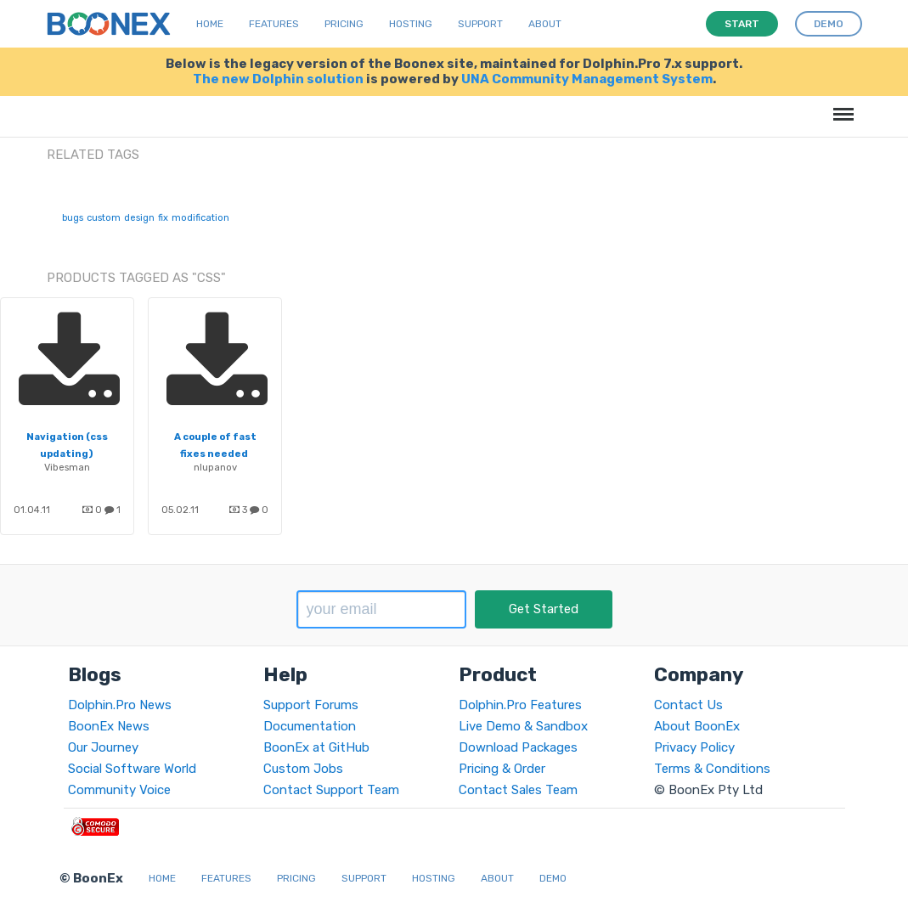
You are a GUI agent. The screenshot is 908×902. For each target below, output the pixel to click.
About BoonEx (697, 726)
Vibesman (67, 467)
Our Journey (103, 747)
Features (274, 24)
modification (200, 217)
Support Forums (310, 705)
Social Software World (132, 768)
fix (163, 217)
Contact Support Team (331, 790)
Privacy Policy (694, 747)
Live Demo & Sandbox (523, 726)
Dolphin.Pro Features (520, 705)
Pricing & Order (502, 768)
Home (209, 24)
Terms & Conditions (712, 768)
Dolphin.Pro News (120, 705)
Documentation (309, 726)
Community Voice (119, 790)
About (544, 24)
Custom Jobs (303, 768)
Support (480, 24)
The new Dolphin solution (278, 79)
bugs (72, 217)
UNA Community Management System (587, 79)
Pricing (344, 24)
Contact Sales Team (518, 790)
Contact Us (688, 705)
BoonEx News (108, 726)
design (139, 217)
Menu (840, 106)
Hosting (410, 24)
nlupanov (215, 467)
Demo (553, 878)
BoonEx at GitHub (316, 747)
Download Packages (518, 747)
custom (104, 217)
